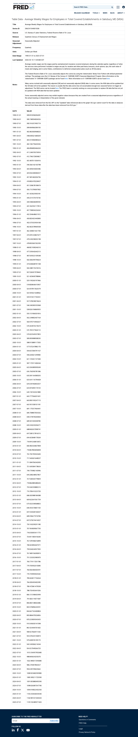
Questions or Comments (87, 720)
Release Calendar (82, 13)
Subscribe (54, 721)
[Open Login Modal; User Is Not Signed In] (123, 7)
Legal (81, 729)
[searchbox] (92, 7)
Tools (96, 13)
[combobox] (91, 7)
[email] (30, 721)
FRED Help (82, 723)
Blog (112, 13)
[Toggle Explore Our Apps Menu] (118, 7)
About (121, 13)
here (66, 79)
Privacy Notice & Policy (87, 732)
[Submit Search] (112, 7)
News (105, 13)
